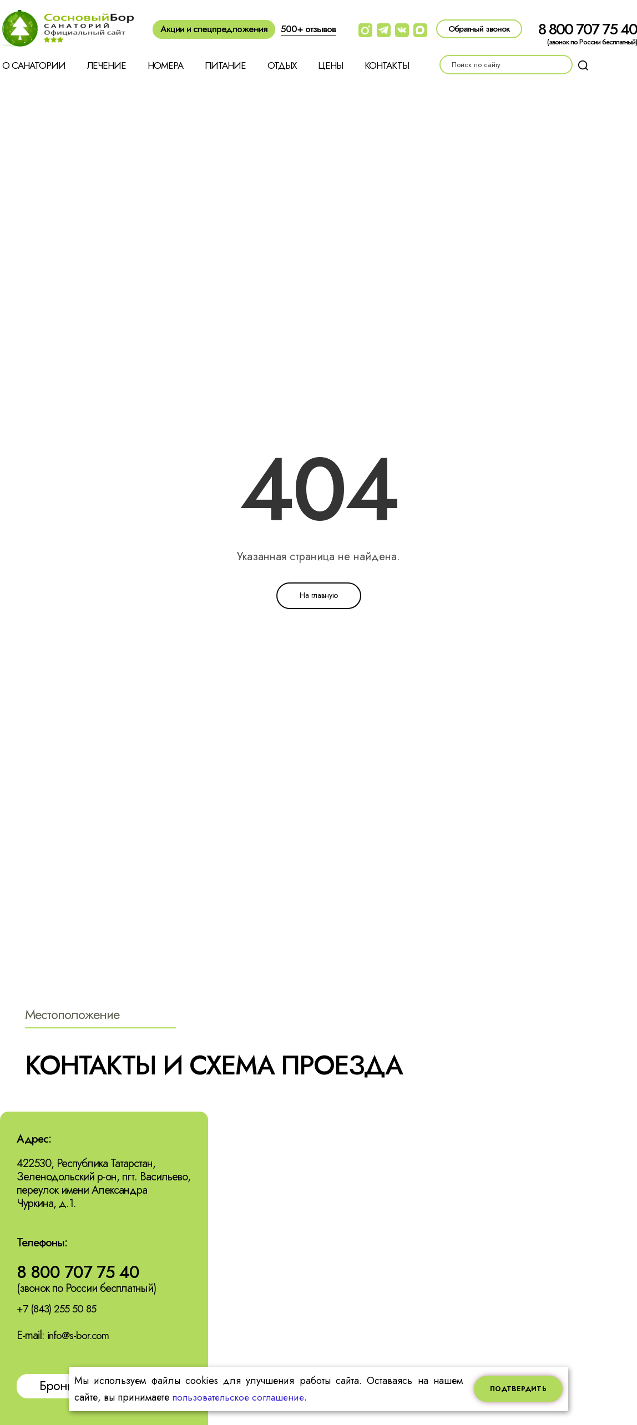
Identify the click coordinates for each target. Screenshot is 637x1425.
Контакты (387, 65)
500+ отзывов (308, 29)
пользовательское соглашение (240, 1397)
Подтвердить (518, 1389)
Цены (330, 65)
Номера (165, 65)
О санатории (33, 65)
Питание (225, 65)
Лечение (106, 65)
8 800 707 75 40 (587, 29)
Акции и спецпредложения (213, 29)
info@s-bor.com (79, 1336)
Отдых (281, 65)
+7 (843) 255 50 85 (59, 1310)
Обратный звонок (479, 29)
